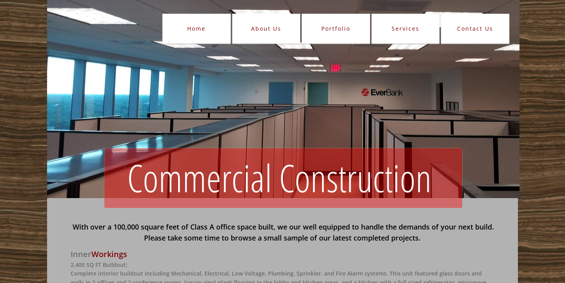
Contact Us (475, 28)
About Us (266, 28)
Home (196, 28)
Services (405, 28)
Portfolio (335, 28)
